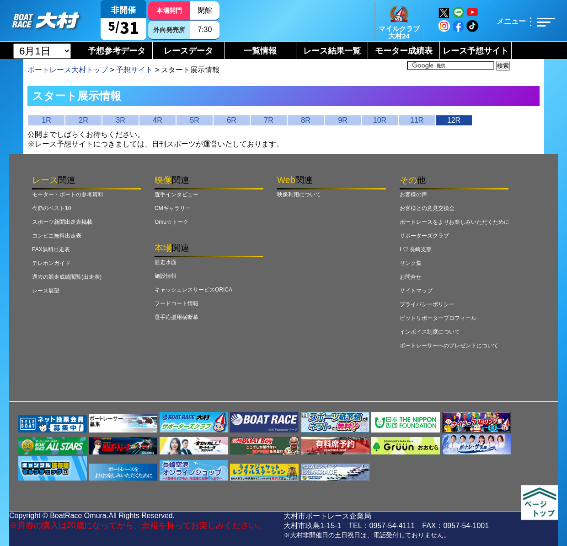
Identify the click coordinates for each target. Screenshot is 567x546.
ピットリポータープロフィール (438, 318)
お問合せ (411, 277)
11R (416, 120)
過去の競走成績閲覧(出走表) (67, 277)
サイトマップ (416, 290)
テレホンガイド (51, 263)
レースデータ (188, 50)
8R (305, 120)
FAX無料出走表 (51, 249)
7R (268, 120)
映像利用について (299, 194)
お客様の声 (413, 194)
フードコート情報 (176, 303)
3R (120, 120)
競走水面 (166, 262)
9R (342, 120)
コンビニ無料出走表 (56, 235)
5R (194, 120)
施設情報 (166, 276)
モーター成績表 (404, 50)
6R (231, 120)
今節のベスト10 (51, 208)
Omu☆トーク (171, 222)
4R (157, 120)
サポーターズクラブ (424, 235)
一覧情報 (260, 50)
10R (379, 120)
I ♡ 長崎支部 (416, 249)
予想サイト (134, 70)
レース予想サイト (475, 50)
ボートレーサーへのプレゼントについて (449, 345)
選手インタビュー (176, 194)
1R (46, 120)
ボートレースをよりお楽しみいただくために (454, 222)
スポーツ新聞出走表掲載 (62, 222)
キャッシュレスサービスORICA (193, 290)
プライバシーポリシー (427, 304)
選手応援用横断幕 (176, 317)
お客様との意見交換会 (427, 208)
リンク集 (411, 263)
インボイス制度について (430, 332)
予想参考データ (116, 50)
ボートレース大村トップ (67, 70)
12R (453, 120)
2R (83, 120)
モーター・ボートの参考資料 (67, 194)
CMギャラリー (173, 208)
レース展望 (45, 290)
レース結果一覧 (332, 50)
